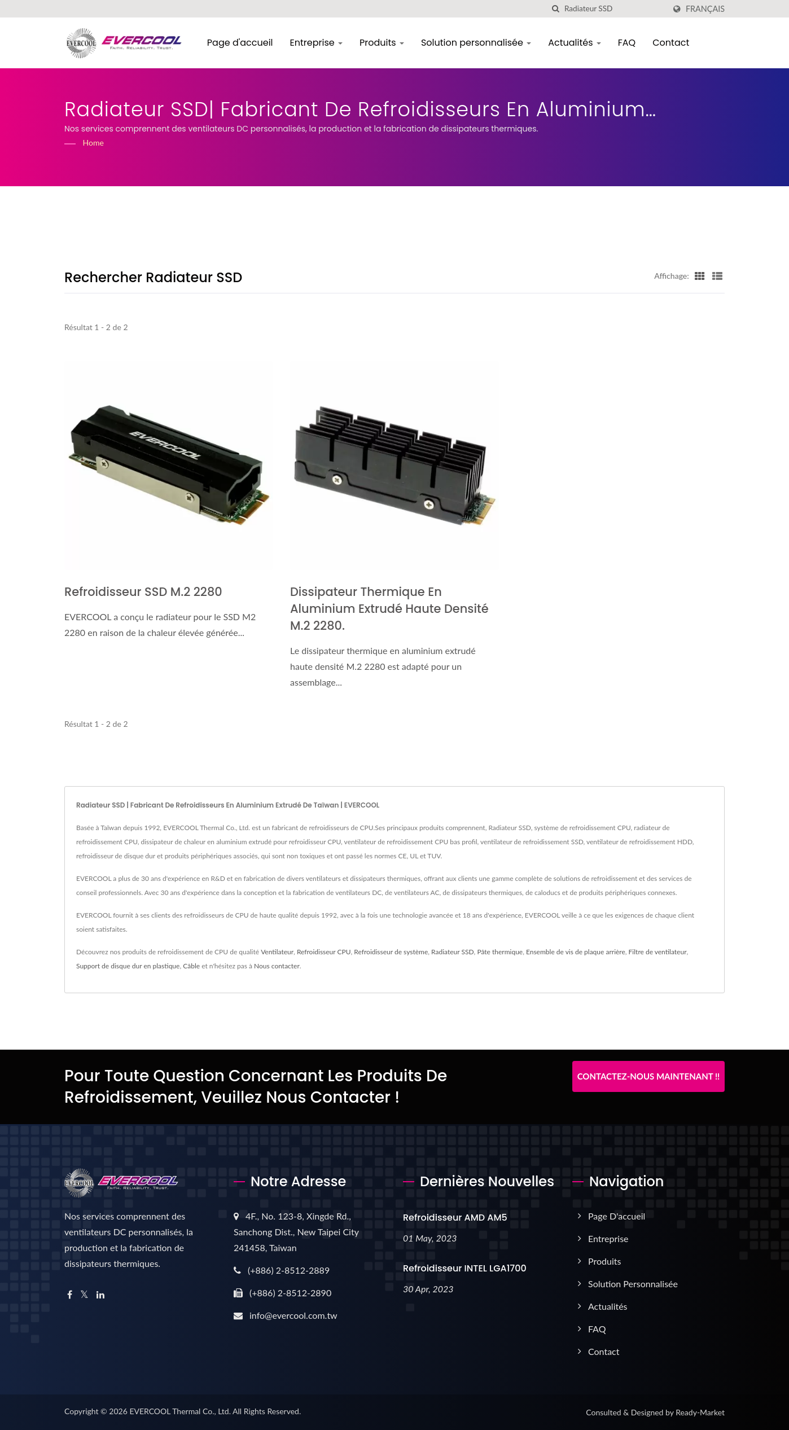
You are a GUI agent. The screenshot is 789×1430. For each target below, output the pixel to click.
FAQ (627, 42)
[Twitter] (84, 1294)
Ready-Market (700, 1412)
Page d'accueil (241, 42)
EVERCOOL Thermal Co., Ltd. (180, 1411)
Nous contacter (277, 966)
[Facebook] (69, 1294)
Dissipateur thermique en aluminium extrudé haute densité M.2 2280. (389, 609)
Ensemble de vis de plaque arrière (575, 952)
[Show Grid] (699, 275)
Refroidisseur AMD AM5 (455, 1217)
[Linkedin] (100, 1294)
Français (705, 9)
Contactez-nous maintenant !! (648, 1076)
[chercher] (555, 8)
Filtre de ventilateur (658, 952)
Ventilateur (277, 952)
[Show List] (717, 275)
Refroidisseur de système (391, 952)
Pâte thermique (500, 952)
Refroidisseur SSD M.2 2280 (143, 592)
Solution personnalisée (477, 42)
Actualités (575, 42)
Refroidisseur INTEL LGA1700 (465, 1268)
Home (93, 142)
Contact (672, 42)
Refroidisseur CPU (324, 952)
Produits (383, 42)
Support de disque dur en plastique (127, 966)
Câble (191, 966)
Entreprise (317, 42)
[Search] (614, 8)
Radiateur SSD (452, 952)
